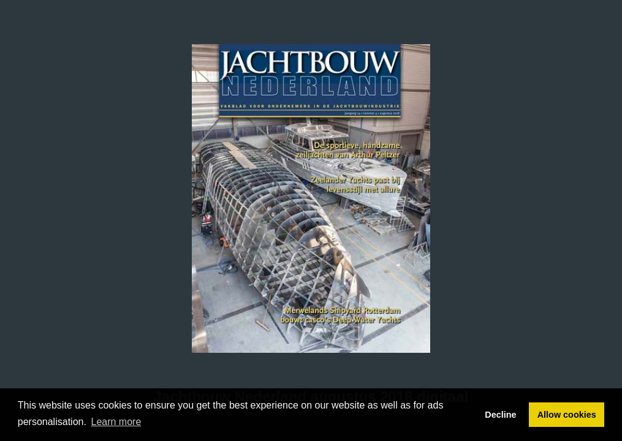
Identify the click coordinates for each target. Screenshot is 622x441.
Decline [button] (500, 415)
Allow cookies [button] (566, 415)
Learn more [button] (116, 422)
